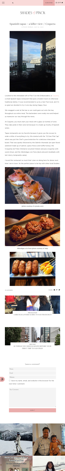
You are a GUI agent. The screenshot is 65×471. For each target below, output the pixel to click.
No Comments (9, 290)
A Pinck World (27, 27)
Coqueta (55, 96)
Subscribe (49, 3)
